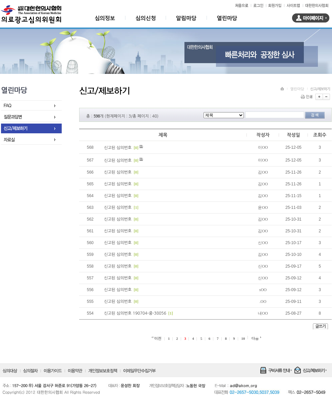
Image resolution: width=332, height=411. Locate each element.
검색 (315, 115)
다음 (255, 338)
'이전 (157, 338)
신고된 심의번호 (118, 148)
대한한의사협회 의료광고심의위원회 (31, 14)
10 (243, 338)
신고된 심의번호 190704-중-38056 (135, 313)
